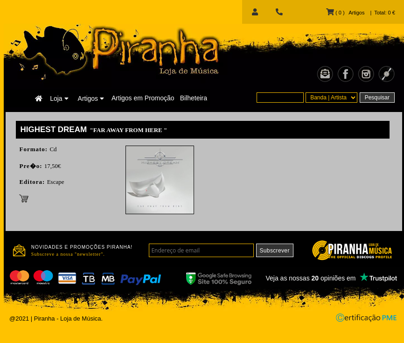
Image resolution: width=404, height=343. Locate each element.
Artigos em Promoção (142, 98)
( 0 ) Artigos (345, 12)
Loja (59, 98)
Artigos (91, 98)
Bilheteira (193, 98)
